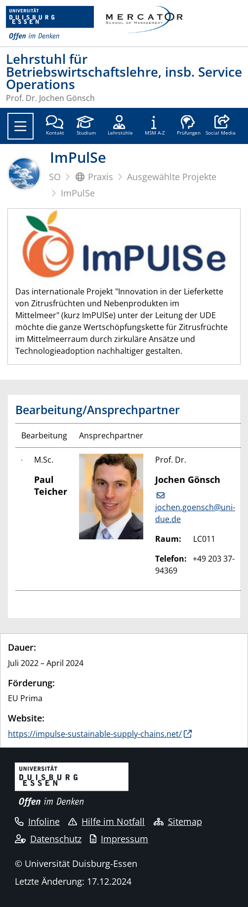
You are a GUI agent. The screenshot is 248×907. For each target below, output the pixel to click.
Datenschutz (48, 839)
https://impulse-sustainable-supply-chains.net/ (95, 733)
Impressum (119, 839)
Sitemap (178, 821)
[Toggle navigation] (20, 126)
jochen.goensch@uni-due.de (195, 513)
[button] (221, 126)
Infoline (37, 821)
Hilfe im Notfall (106, 821)
